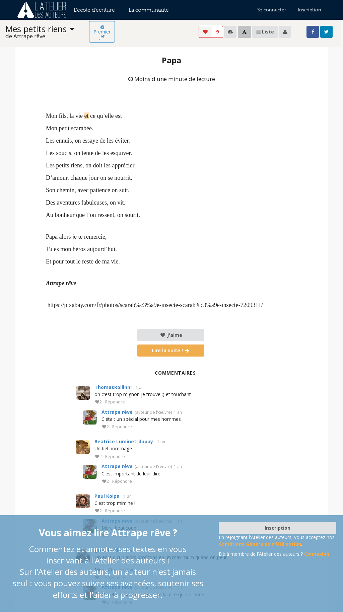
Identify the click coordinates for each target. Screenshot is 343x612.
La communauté (149, 10)
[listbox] (47, 32)
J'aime (171, 335)
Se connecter (271, 10)
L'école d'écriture (94, 10)
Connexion (316, 554)
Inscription (309, 10)
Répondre (115, 402)
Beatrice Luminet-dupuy (123, 441)
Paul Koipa (107, 496)
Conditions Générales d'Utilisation (260, 544)
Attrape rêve (117, 412)
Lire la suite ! (171, 350)
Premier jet (102, 32)
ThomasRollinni (113, 387)
